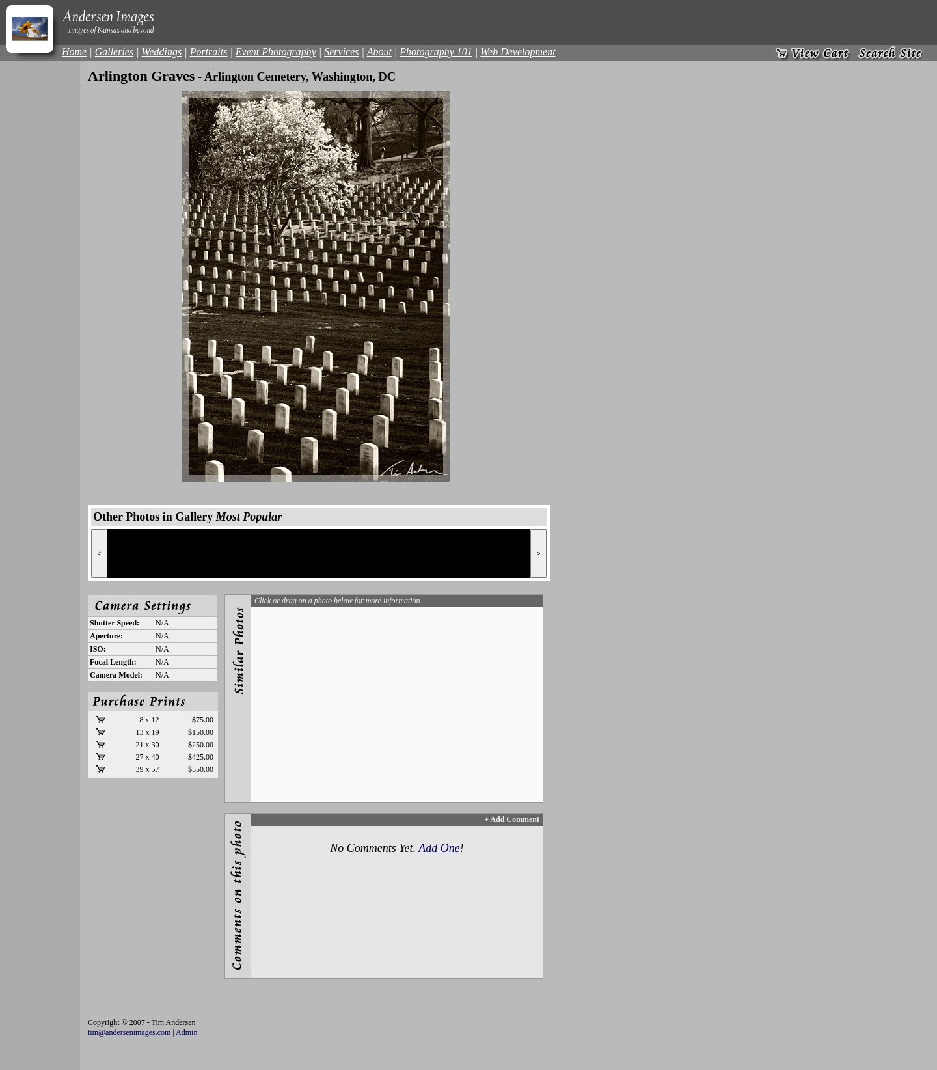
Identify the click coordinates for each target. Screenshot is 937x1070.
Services (341, 51)
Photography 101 (436, 51)
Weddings (162, 51)
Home (74, 51)
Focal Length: (113, 661)
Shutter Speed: (114, 622)
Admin (186, 1032)
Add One (438, 848)
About (379, 51)
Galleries (114, 51)
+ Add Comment (511, 819)
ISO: (98, 648)
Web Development (517, 51)
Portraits (209, 51)
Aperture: (106, 635)
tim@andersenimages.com (129, 1032)
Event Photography (276, 51)
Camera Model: (116, 674)
